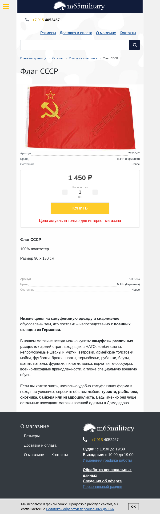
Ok (133, 506)
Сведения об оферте (102, 481)
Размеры (48, 33)
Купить (80, 208)
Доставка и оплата (76, 33)
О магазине (106, 33)
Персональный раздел (102, 487)
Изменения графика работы (107, 460)
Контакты (128, 33)
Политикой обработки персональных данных (80, 509)
